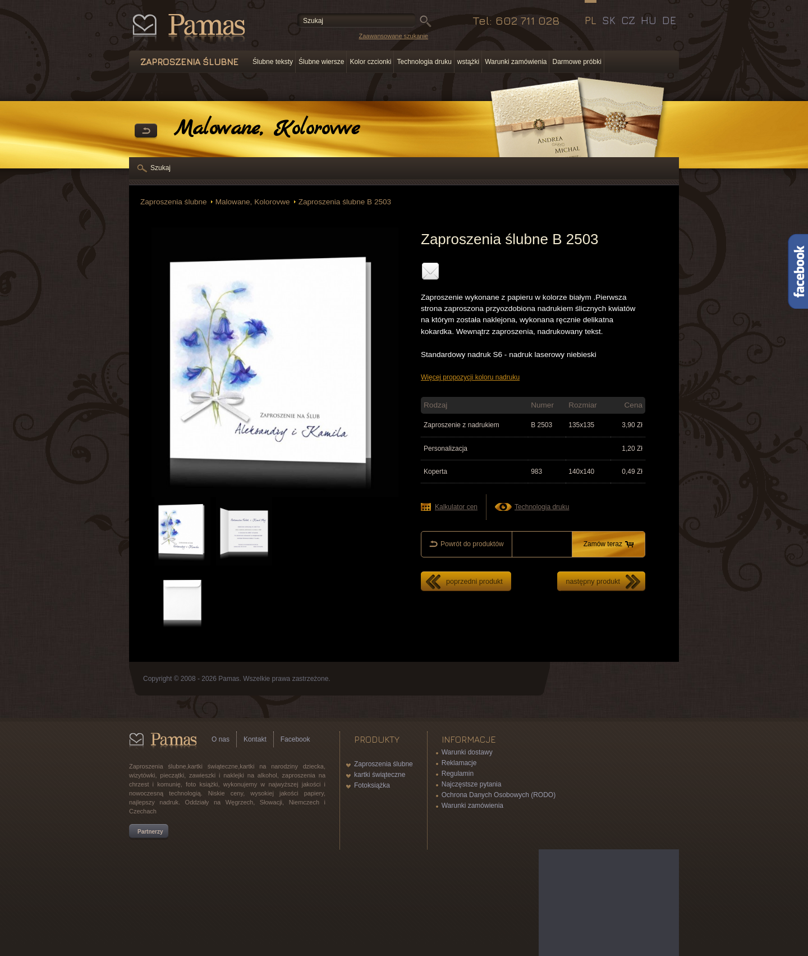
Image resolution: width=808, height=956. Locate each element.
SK (609, 20)
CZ (628, 20)
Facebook (295, 739)
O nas (220, 739)
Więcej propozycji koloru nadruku (470, 377)
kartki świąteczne (379, 775)
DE (669, 20)
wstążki (468, 62)
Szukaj (160, 168)
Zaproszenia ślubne (173, 202)
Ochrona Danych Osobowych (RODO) (499, 795)
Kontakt (255, 739)
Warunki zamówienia (516, 62)
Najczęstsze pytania (472, 784)
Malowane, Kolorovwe (252, 202)
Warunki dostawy (467, 752)
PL (590, 20)
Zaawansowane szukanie (393, 36)
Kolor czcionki (370, 62)
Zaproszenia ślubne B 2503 (345, 202)
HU (648, 20)
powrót (146, 131)
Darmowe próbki (576, 62)
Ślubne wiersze (321, 62)
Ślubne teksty (272, 62)
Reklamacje (459, 763)
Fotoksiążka (372, 785)
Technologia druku (424, 62)
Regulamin (458, 773)
